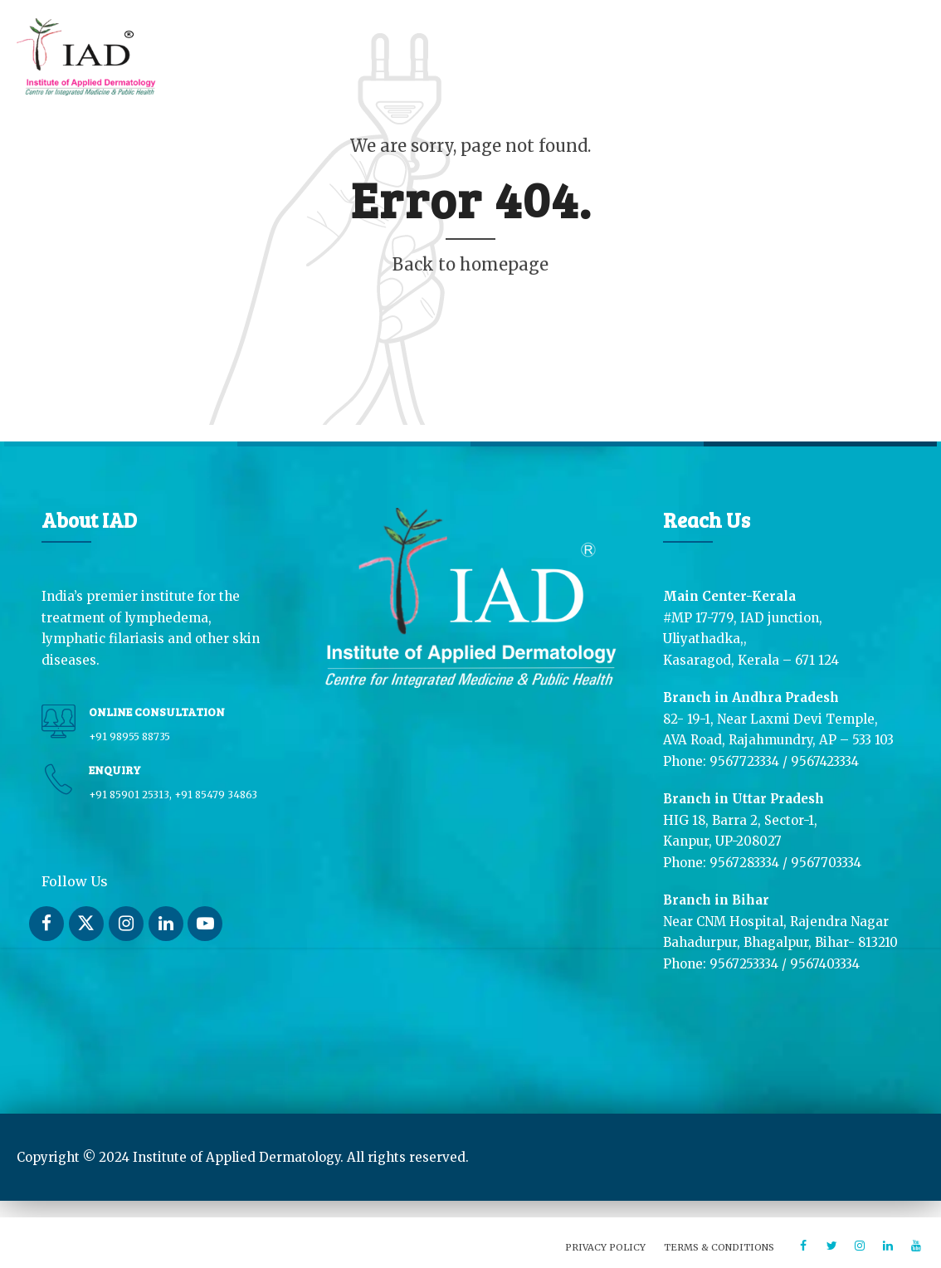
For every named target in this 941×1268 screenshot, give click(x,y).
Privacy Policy (605, 1247)
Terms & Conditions (719, 1247)
